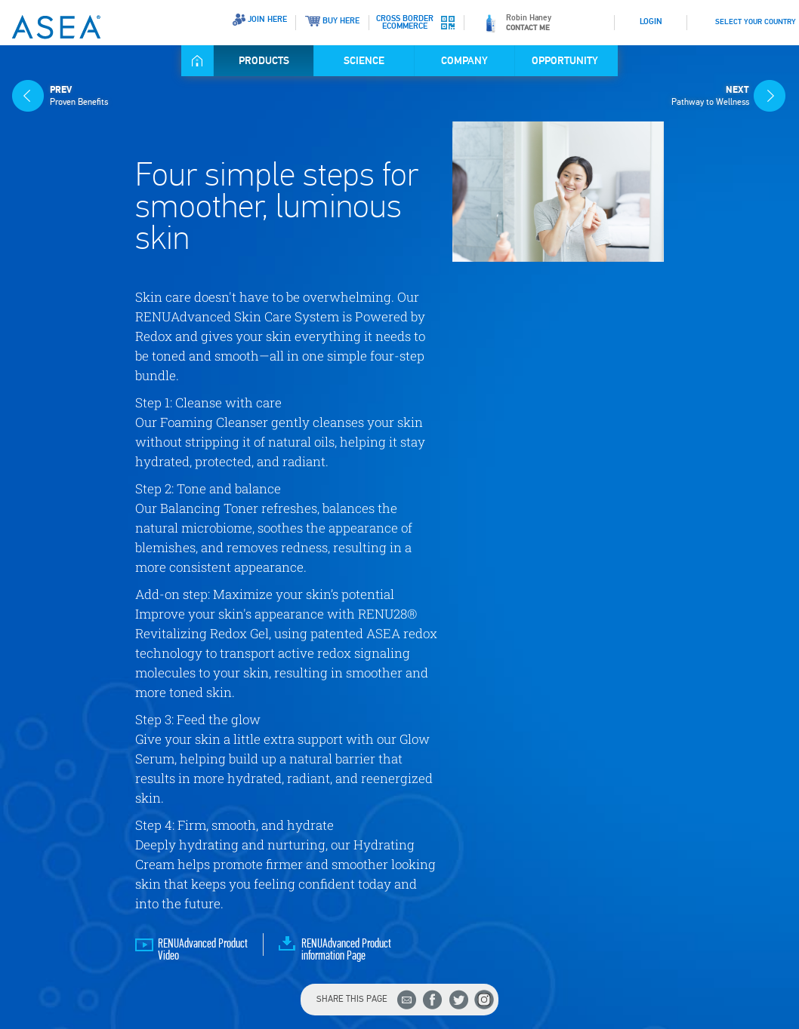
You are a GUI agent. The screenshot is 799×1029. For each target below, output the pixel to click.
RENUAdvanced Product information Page (346, 950)
